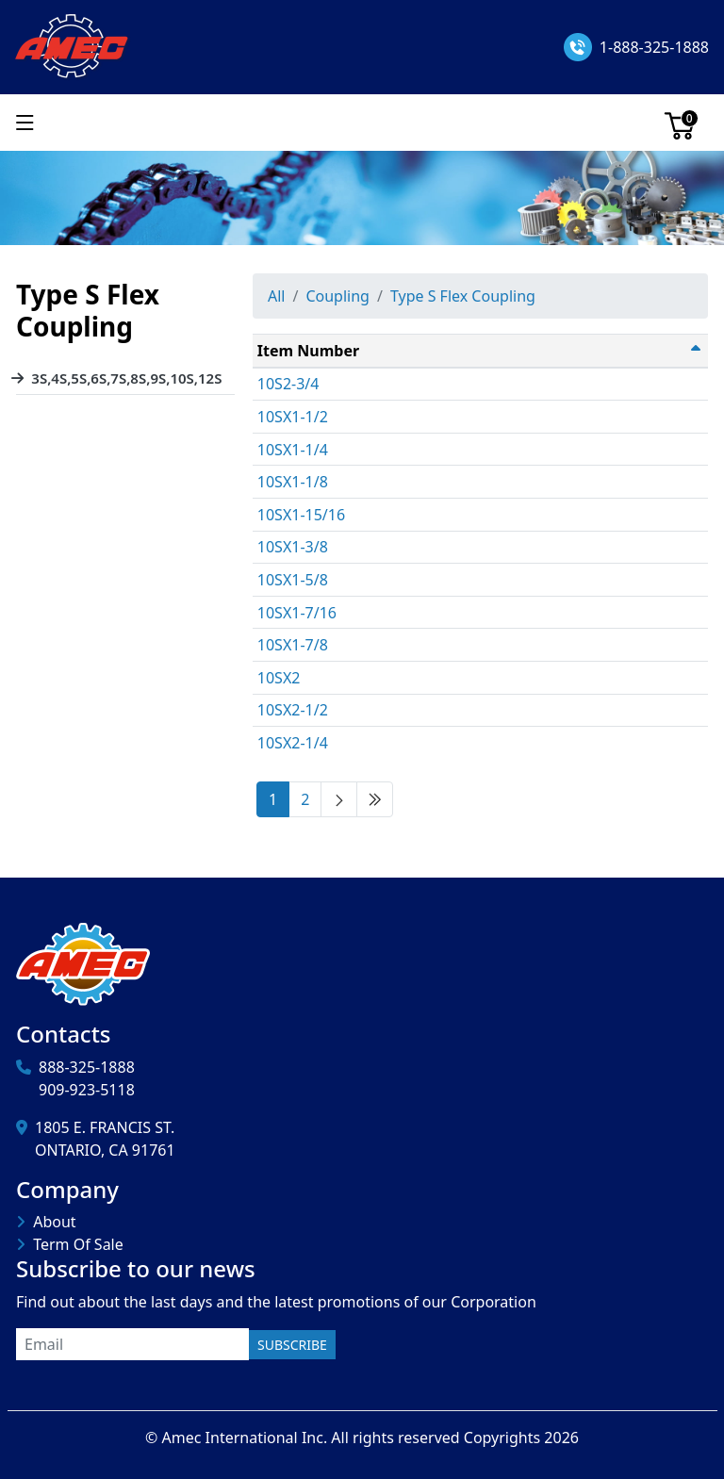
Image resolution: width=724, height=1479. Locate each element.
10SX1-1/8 (292, 481)
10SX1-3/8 (292, 546)
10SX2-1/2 (292, 709)
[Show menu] (25, 122)
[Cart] (680, 123)
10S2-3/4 (288, 383)
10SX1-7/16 (297, 612)
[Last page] (374, 799)
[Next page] (339, 799)
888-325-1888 (87, 1067)
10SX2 (279, 677)
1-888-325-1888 (654, 47)
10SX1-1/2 (292, 416)
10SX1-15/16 (301, 514)
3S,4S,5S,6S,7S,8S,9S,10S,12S (126, 378)
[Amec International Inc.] (73, 45)
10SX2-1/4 (292, 742)
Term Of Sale (78, 1244)
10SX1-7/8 (292, 644)
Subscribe (292, 1345)
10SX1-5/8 (292, 579)
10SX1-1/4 (292, 449)
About (54, 1221)
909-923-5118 (87, 1089)
